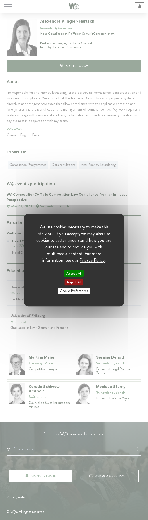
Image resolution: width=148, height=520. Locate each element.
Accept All (74, 273)
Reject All (74, 282)
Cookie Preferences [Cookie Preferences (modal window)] (74, 291)
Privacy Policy (92, 260)
